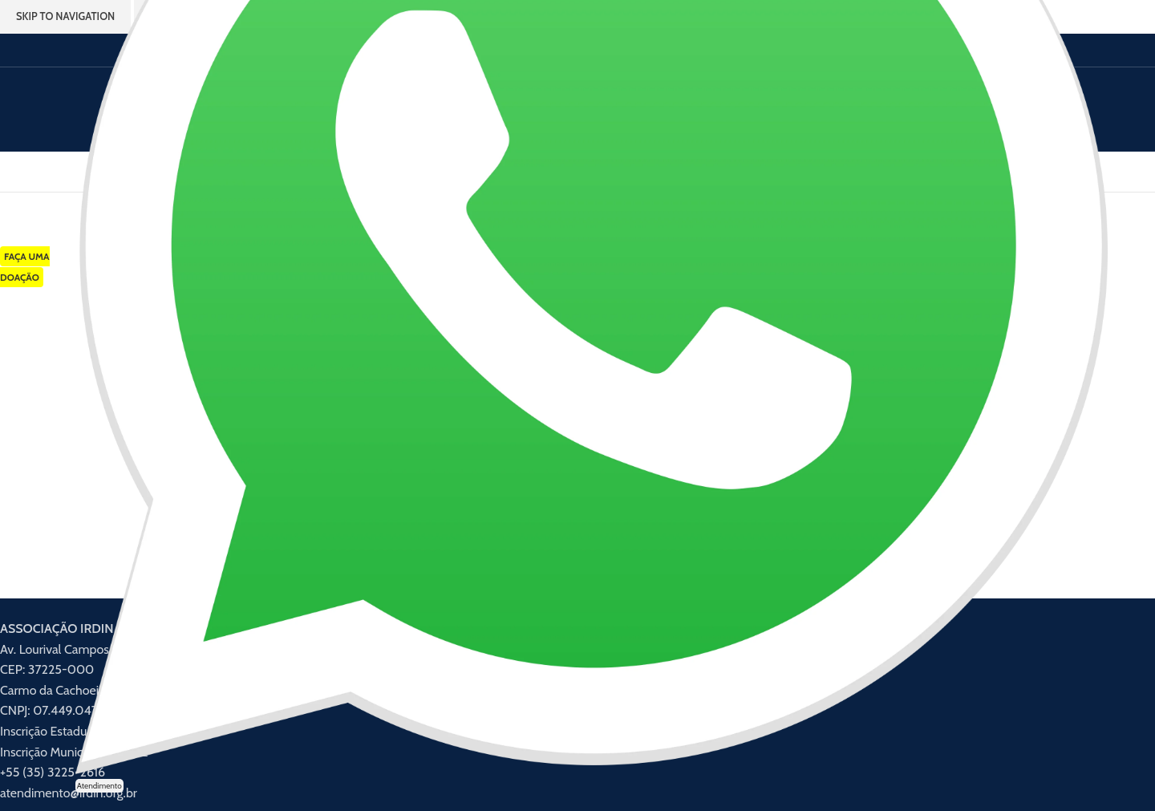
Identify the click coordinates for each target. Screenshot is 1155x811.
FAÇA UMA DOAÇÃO (25, 266)
